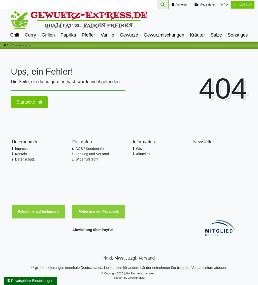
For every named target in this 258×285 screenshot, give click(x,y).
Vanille (107, 35)
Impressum (23, 149)
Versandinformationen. (209, 268)
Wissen (141, 149)
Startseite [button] (29, 102)
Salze (216, 35)
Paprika (68, 35)
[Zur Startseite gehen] (18, 45)
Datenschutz (25, 159)
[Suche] (163, 4)
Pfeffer (88, 35)
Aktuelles (143, 154)
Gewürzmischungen (164, 35)
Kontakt (21, 154)
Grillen (48, 35)
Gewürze (129, 35)
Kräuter (197, 35)
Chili (14, 35)
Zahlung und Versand (92, 154)
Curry (30, 35)
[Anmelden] (180, 5)
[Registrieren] (205, 5)
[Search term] (78, 4)
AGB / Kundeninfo (89, 149)
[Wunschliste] (224, 5)
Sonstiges (238, 35)
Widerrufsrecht (86, 159)
